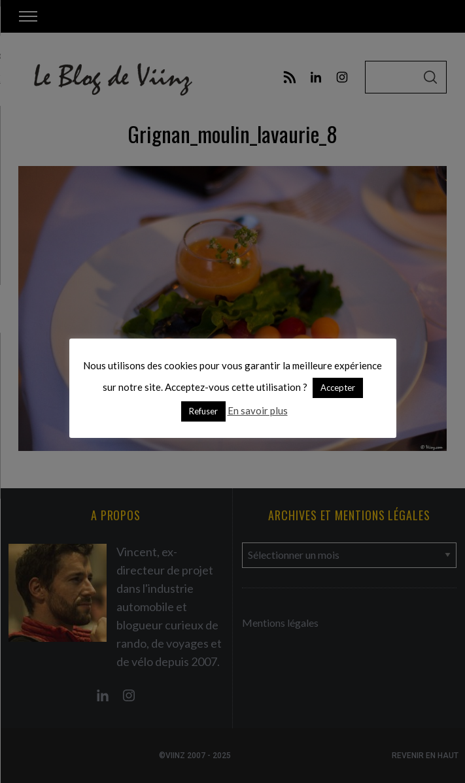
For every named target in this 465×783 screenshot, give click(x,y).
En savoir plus (258, 410)
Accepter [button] (337, 387)
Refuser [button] (203, 411)
